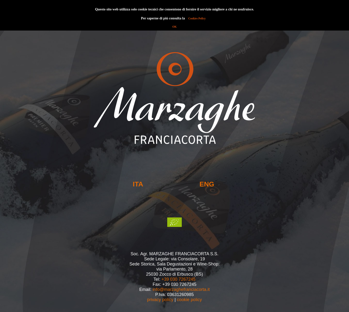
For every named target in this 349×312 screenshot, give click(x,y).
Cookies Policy (197, 18)
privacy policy (160, 299)
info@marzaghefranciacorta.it (181, 289)
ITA (138, 184)
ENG (206, 184)
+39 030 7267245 (178, 279)
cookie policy (189, 299)
